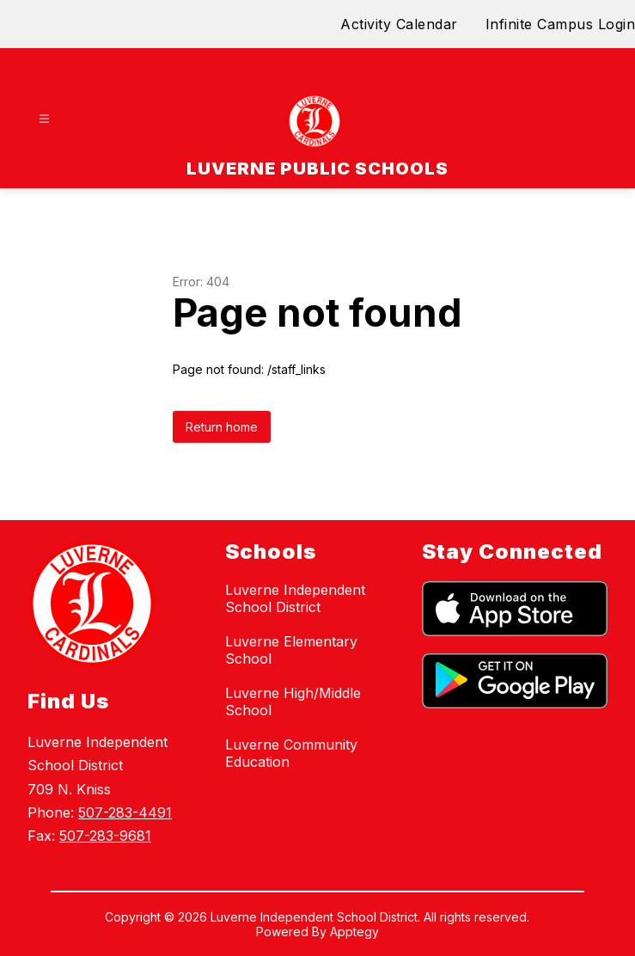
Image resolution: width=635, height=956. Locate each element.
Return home (222, 427)
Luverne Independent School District (295, 598)
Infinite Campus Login (560, 24)
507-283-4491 (125, 812)
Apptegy (354, 931)
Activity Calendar (399, 24)
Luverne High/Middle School (293, 701)
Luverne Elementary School (291, 650)
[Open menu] (44, 119)
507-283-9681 (105, 835)
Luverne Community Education (291, 753)
